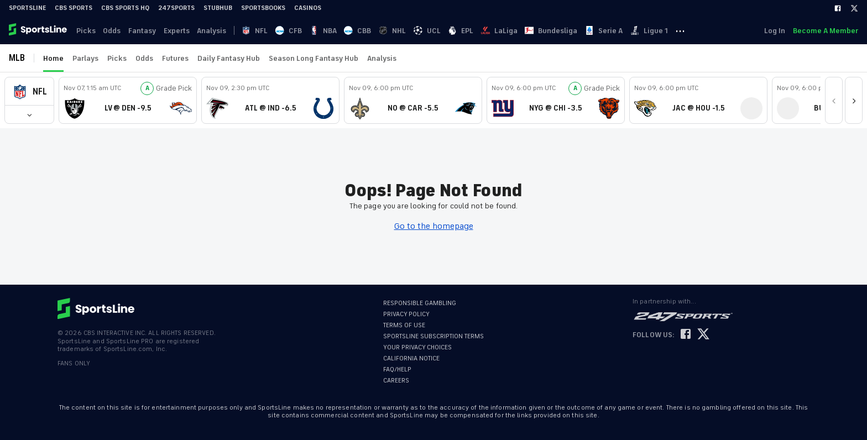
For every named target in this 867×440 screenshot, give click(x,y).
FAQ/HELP (397, 369)
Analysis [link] (218, 30)
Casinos (307, 8)
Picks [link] (87, 30)
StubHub (217, 8)
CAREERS (396, 380)
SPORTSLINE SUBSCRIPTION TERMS (433, 336)
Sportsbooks (263, 8)
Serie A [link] (625, 30)
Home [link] (53, 58)
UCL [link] (442, 30)
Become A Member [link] (825, 30)
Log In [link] (773, 30)
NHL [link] (406, 30)
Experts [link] (182, 30)
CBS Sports (73, 8)
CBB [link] (370, 30)
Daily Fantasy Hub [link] (228, 58)
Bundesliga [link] (571, 30)
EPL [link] (477, 30)
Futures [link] (175, 58)
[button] (29, 91)
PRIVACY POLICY (406, 314)
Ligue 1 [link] (671, 30)
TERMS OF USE (404, 325)
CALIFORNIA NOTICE (411, 358)
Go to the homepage (433, 226)
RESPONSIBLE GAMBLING (419, 303)
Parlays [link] (85, 58)
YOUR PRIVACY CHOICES (417, 347)
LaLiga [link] (517, 30)
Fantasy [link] (146, 30)
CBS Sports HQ (125, 8)
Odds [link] (114, 30)
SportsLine (27, 8)
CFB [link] (299, 30)
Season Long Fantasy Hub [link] (313, 58)
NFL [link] (264, 30)
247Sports (176, 8)
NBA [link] (334, 30)
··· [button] (704, 30)
